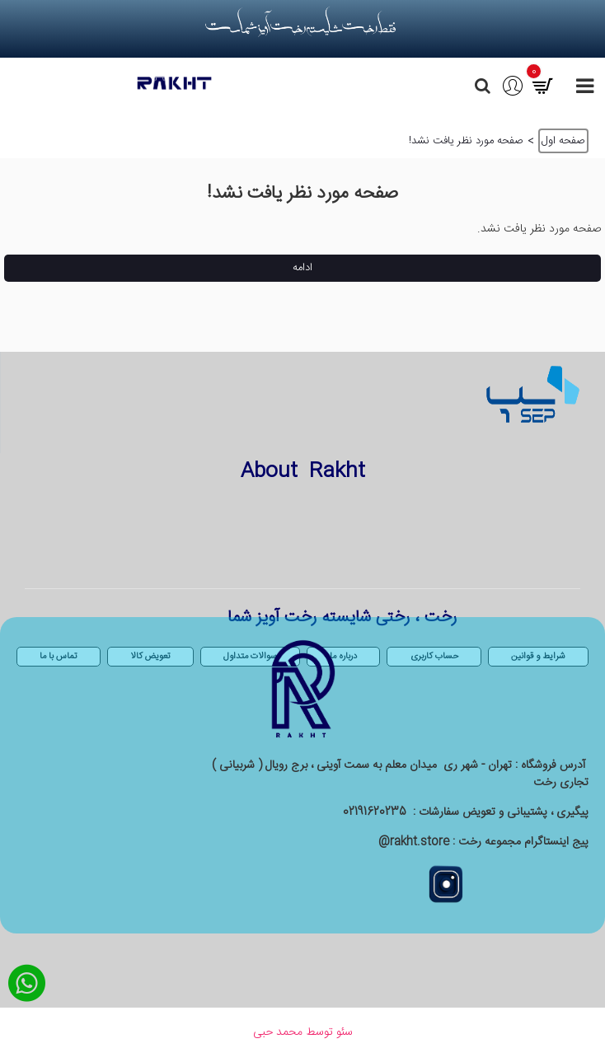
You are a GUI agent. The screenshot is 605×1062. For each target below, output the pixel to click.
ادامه (302, 268)
